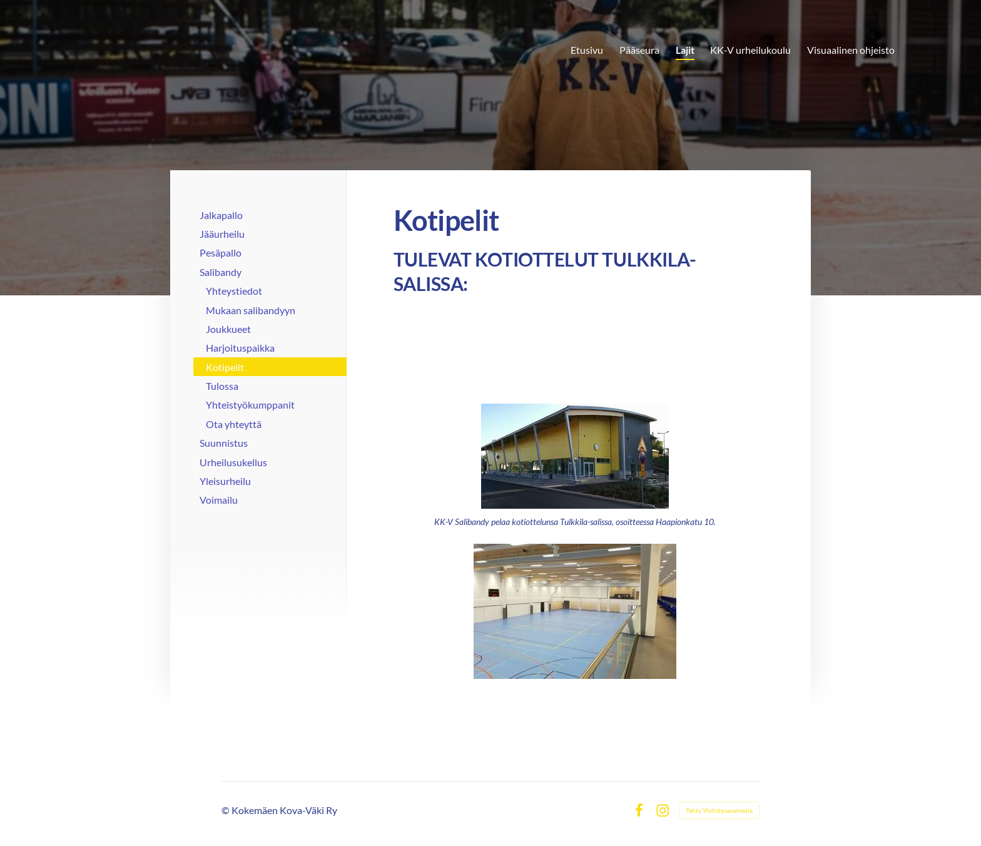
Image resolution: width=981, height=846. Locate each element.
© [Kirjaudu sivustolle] (226, 810)
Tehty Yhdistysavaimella (719, 810)
